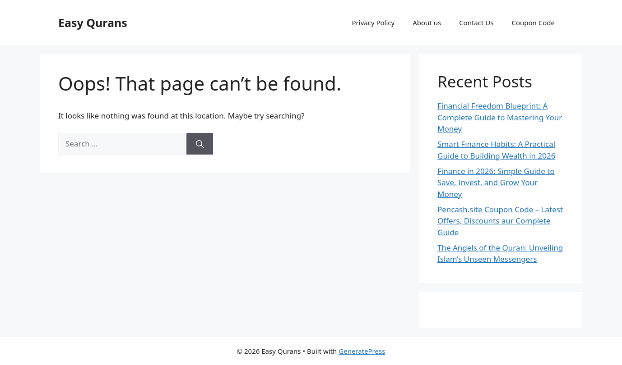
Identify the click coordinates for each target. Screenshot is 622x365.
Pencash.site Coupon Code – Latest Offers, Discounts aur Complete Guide (500, 220)
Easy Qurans (92, 22)
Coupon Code (533, 22)
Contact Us (476, 22)
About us (427, 22)
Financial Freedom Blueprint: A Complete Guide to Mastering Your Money (499, 117)
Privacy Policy (373, 22)
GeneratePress (362, 351)
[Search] (199, 144)
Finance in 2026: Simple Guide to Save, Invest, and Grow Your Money (496, 182)
